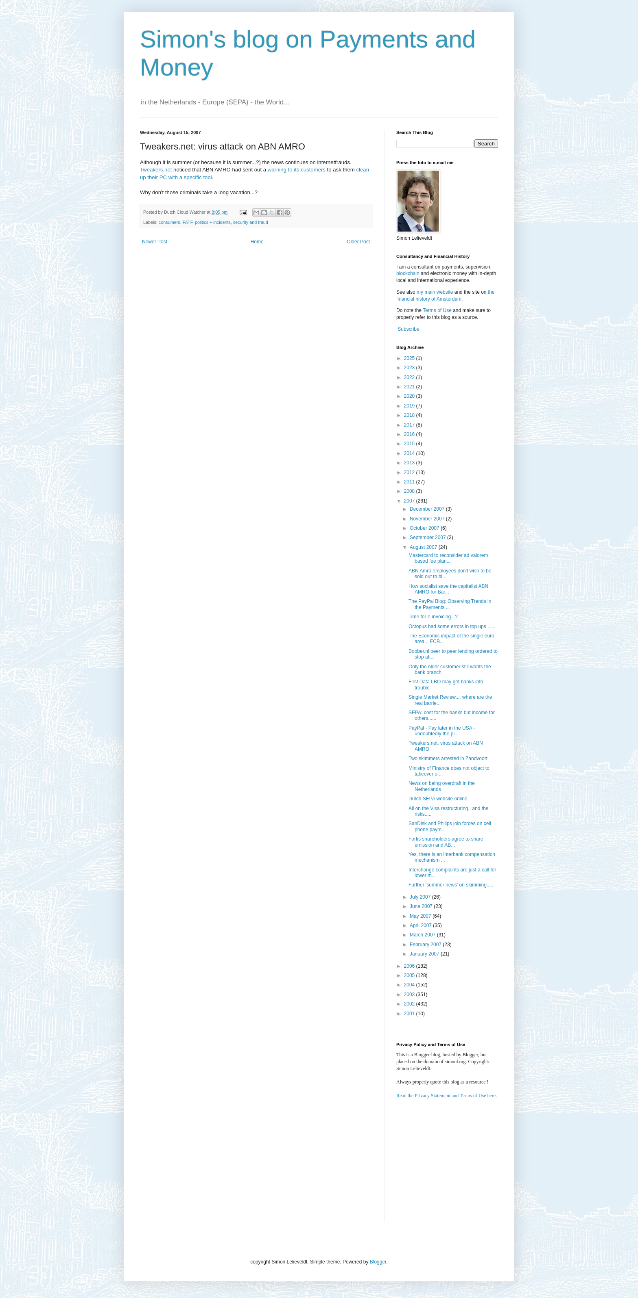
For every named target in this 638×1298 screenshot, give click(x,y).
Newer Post (154, 242)
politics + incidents (213, 222)
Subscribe (408, 329)
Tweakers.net (156, 170)
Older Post (358, 242)
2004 (410, 985)
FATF (187, 222)
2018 (410, 415)
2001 (410, 1013)
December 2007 (428, 509)
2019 (410, 406)
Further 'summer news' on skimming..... (451, 885)
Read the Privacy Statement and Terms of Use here (446, 1096)
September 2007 (428, 537)
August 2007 (424, 547)
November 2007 (428, 519)
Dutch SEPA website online (438, 799)
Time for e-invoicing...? (433, 617)
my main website (435, 292)
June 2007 (422, 906)
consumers (169, 222)
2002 (410, 1004)
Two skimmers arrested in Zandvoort (448, 758)
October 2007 (425, 528)
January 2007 (425, 954)
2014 (410, 453)
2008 (410, 491)
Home (257, 242)
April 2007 (421, 925)
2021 (410, 387)
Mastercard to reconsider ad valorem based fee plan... (448, 558)
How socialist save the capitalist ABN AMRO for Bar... (448, 589)
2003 (410, 994)
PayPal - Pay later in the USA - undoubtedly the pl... (442, 731)
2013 (410, 463)
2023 (410, 368)
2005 (410, 975)
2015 (410, 443)
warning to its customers (297, 170)
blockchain (408, 273)
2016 (410, 434)
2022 (410, 377)
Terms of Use (437, 310)
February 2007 (426, 944)
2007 (410, 501)
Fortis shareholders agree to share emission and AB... (446, 841)
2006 (410, 966)
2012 (410, 472)
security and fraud (250, 222)
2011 (410, 482)
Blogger (378, 1262)
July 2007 (421, 897)
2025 (410, 358)
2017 (410, 425)
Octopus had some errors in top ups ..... (451, 626)
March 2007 (423, 935)
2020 (410, 396)
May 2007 (421, 916)
